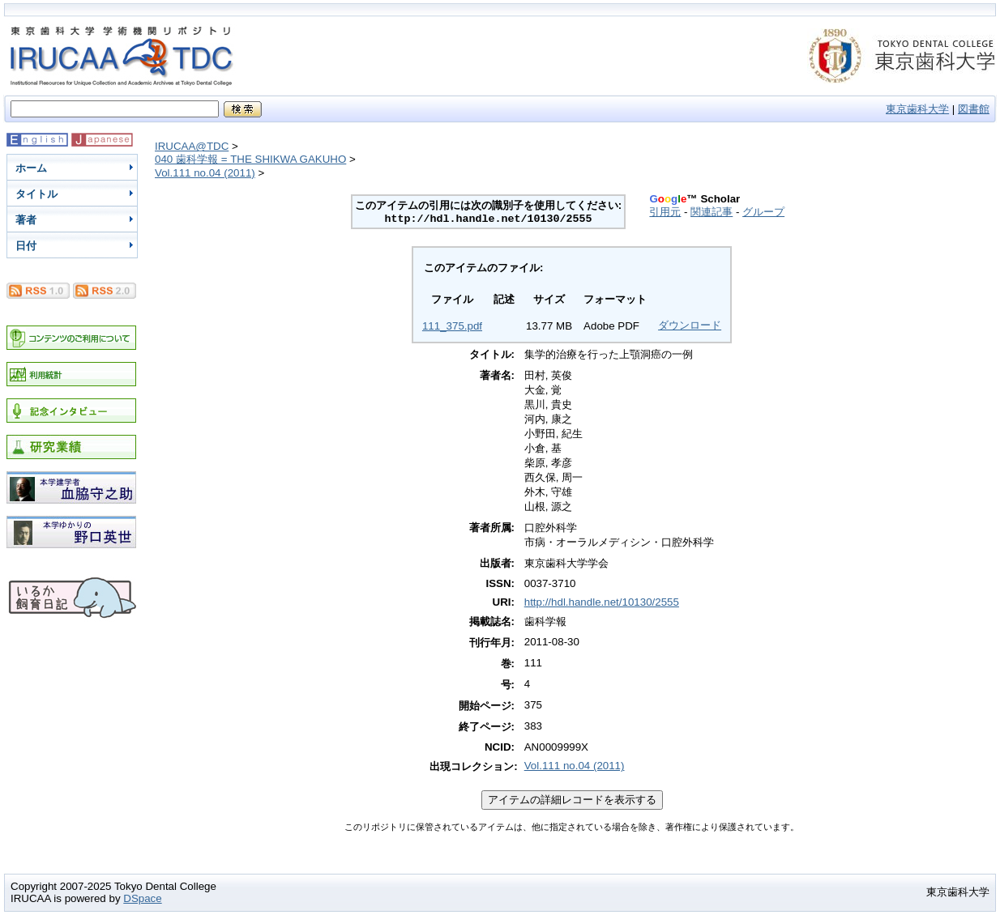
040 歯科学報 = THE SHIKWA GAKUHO (250, 159)
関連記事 (711, 212)
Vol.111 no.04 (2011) (205, 173)
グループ (763, 212)
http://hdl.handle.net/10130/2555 (601, 602)
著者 (25, 220)
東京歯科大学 (917, 109)
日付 (25, 246)
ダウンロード (689, 325)
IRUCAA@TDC (192, 146)
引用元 (665, 212)
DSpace (142, 898)
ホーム (31, 168)
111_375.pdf (452, 326)
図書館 (973, 109)
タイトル (36, 194)
